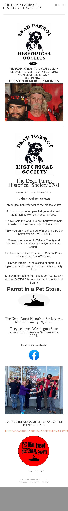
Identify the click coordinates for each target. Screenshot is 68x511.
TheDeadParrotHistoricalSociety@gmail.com (36, 431)
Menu (60, 5)
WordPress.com (41, 482)
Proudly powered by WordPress (34, 479)
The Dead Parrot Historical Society (22, 6)
